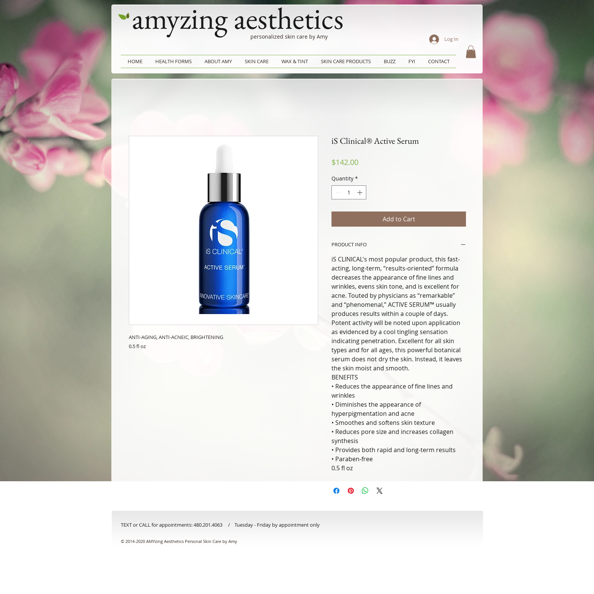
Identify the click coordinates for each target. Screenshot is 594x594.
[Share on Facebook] (336, 490)
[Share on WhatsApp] (365, 490)
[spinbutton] (349, 192)
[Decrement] (337, 192)
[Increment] (360, 192)
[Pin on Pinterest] (350, 490)
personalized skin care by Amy (289, 36)
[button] (471, 51)
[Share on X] (379, 490)
